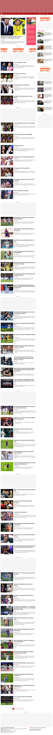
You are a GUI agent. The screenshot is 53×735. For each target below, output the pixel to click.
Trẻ (28, 13)
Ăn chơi (43, 13)
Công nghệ (39, 13)
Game (35, 13)
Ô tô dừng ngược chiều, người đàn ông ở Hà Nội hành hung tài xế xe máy (48, 82)
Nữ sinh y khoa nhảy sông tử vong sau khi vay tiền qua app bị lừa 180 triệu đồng (31, 23)
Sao (12, 13)
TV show (19, 13)
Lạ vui (32, 13)
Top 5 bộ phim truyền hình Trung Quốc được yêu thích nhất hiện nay (48, 102)
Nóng (6, 13)
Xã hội (47, 13)
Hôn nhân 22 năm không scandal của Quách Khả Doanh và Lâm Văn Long (31, 37)
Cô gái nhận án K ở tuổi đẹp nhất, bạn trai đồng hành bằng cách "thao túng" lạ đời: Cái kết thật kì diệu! (48, 47)
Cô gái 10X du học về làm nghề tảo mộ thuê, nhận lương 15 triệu (48, 40)
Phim (15, 13)
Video (10, 13)
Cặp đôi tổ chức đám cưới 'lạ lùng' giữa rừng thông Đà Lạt (48, 60)
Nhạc (23, 13)
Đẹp (26, 13)
